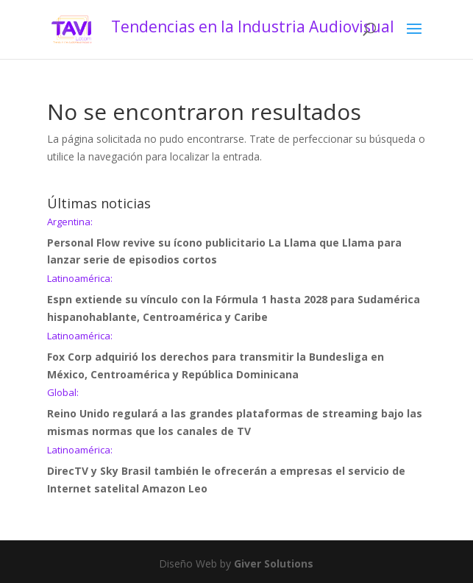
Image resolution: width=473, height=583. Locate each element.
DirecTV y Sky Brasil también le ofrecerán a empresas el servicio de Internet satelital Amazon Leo (236, 470)
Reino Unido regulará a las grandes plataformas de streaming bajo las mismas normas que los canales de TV (236, 413)
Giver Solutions (273, 563)
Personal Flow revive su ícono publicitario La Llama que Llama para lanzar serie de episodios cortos (236, 242)
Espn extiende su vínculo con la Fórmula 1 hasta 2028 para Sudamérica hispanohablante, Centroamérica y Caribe (236, 299)
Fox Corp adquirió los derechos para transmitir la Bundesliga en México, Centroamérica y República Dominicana (236, 356)
